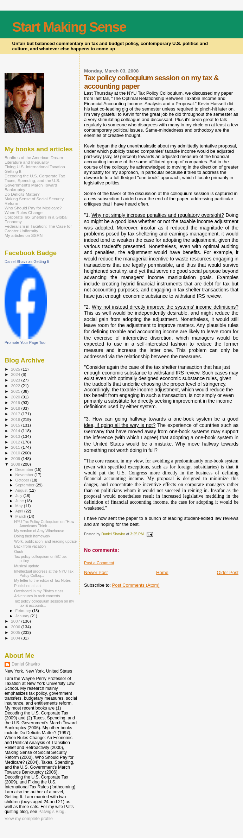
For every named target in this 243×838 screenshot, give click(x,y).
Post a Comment (99, 563)
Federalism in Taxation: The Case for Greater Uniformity (38, 228)
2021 (16, 391)
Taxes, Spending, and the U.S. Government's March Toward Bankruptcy (32, 185)
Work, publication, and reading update (45, 541)
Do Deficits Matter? (22, 194)
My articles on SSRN (24, 235)
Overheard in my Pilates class (38, 591)
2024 (16, 374)
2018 (16, 408)
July (19, 495)
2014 (16, 430)
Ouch (18, 551)
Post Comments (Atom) (136, 585)
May (19, 506)
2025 (16, 369)
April (19, 511)
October (23, 480)
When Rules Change (24, 212)
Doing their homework (32, 536)
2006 (16, 626)
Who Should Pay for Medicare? (33, 208)
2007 (16, 621)
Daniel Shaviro (26, 664)
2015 (16, 425)
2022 (16, 385)
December (24, 469)
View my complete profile (29, 818)
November (24, 475)
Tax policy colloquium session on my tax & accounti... (44, 603)
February (23, 611)
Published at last (27, 586)
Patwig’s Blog (51, 811)
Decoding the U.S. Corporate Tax (35, 176)
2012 (16, 442)
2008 (16, 464)
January (23, 616)
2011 (16, 447)
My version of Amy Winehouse (39, 531)
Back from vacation (30, 546)
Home (162, 572)
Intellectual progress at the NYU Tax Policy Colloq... (43, 573)
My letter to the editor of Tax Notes (42, 580)
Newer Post (96, 572)
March (21, 516)
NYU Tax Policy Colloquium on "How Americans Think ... (44, 523)
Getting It (13, 171)
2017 (16, 413)
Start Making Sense (69, 26)
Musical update (26, 566)
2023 (16, 380)
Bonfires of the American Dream (34, 157)
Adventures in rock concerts (37, 596)
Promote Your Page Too (25, 342)
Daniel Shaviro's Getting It (27, 261)
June (20, 501)
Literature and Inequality (27, 162)
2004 (16, 638)
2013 (16, 436)
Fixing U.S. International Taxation (35, 166)
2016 (16, 419)
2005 (16, 632)
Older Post (227, 572)
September (25, 485)
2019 (16, 402)
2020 (16, 397)
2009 (16, 458)
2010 (16, 452)
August (22, 490)
